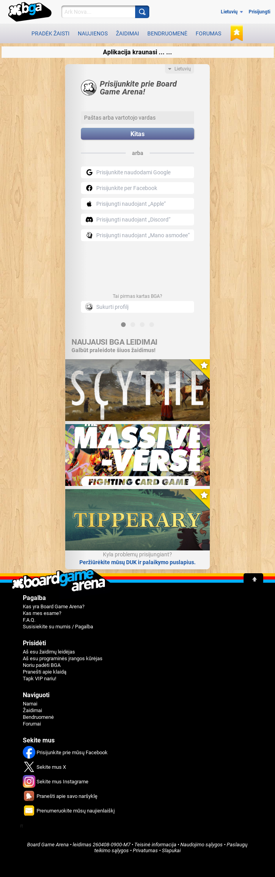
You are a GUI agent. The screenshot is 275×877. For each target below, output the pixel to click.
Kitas (137, 134)
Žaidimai (127, 33)
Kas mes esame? (42, 613)
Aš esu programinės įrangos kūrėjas (63, 658)
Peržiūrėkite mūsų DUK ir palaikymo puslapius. (137, 562)
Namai (30, 704)
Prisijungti (259, 12)
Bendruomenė (167, 33)
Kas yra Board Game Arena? (53, 606)
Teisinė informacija (155, 844)
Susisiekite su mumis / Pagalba (58, 627)
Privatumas (145, 850)
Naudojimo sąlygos (201, 844)
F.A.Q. (29, 620)
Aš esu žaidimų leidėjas (49, 652)
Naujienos (93, 33)
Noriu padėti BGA (41, 665)
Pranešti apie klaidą (44, 672)
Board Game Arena (48, 844)
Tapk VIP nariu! (39, 678)
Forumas (208, 33)
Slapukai (171, 850)
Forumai (32, 724)
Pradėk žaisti (50, 33)
